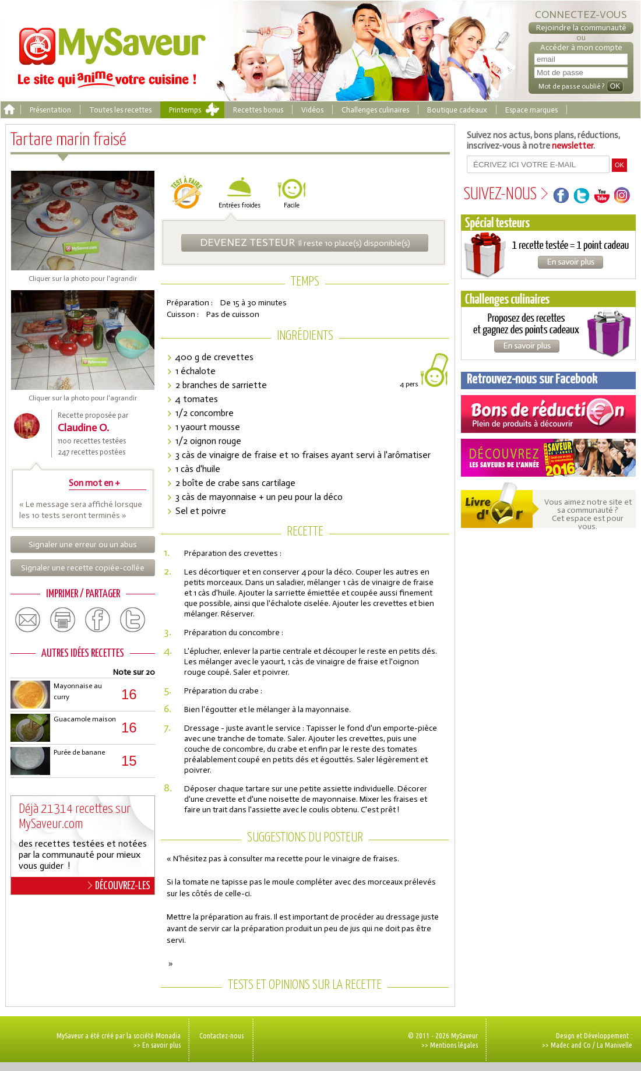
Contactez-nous (221, 1035)
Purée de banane (79, 752)
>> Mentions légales (449, 1045)
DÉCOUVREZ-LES (119, 886)
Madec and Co (571, 1045)
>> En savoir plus (157, 1045)
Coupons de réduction (548, 414)
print (63, 620)
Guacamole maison (85, 719)
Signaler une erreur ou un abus (83, 544)
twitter (133, 620)
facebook (98, 620)
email (28, 620)
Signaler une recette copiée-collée (83, 568)
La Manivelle (614, 1045)
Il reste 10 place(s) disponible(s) (305, 242)
